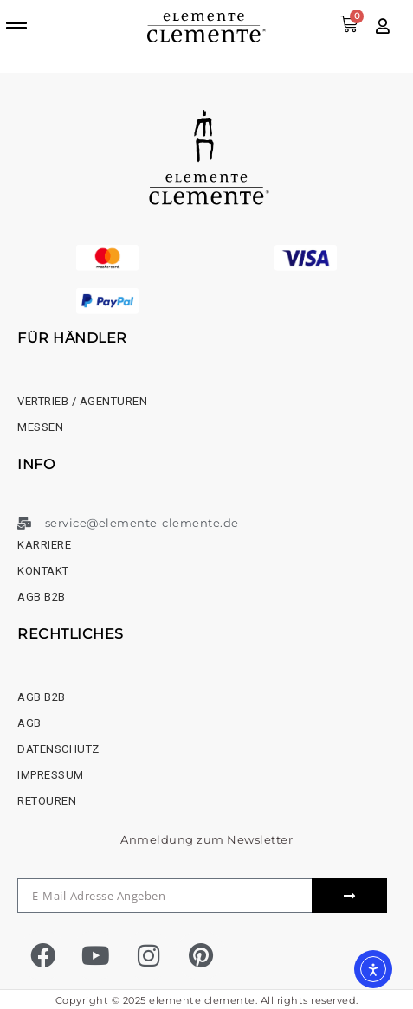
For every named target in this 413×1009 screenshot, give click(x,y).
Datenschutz (58, 748)
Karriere (44, 544)
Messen (40, 427)
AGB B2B (41, 596)
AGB (29, 723)
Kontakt (43, 570)
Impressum (50, 774)
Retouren (46, 800)
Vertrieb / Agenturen (82, 401)
